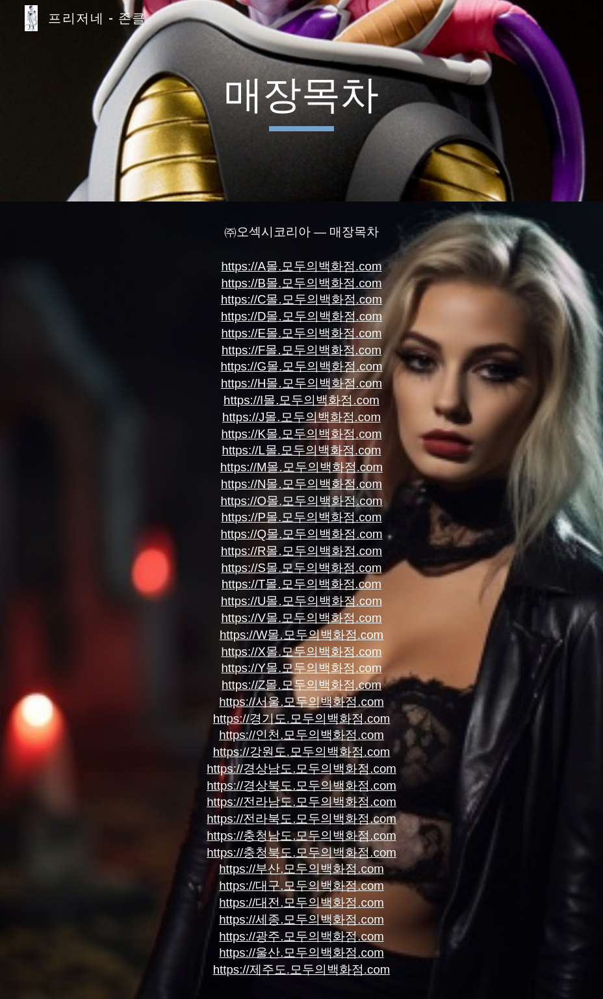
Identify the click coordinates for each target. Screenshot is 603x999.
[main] (301, 100)
